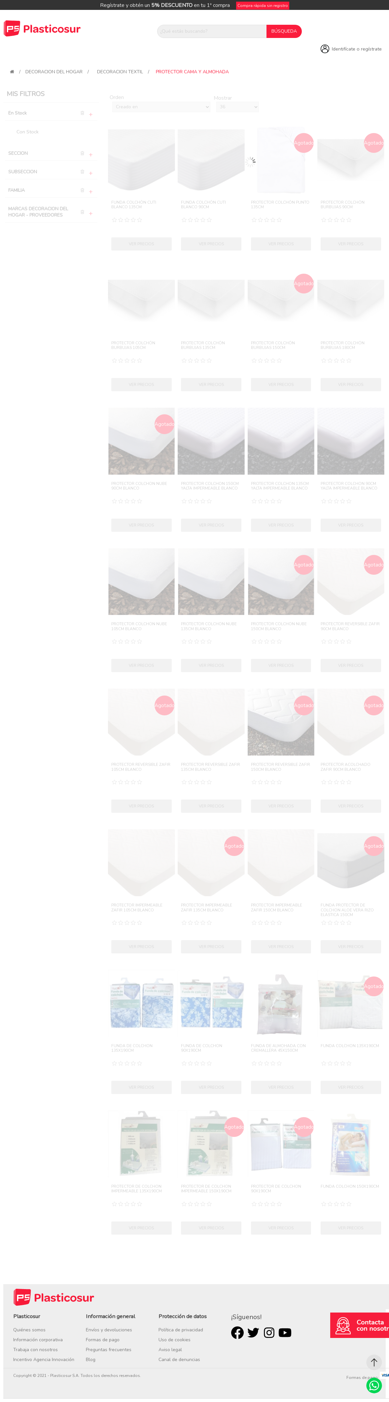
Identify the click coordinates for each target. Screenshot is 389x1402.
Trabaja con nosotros (35, 1350)
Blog (90, 1359)
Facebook (237, 1332)
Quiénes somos (29, 1330)
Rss (269, 1332)
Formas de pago (103, 1340)
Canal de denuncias (179, 1359)
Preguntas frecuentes (108, 1350)
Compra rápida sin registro (262, 5)
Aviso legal (170, 1350)
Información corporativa (38, 1340)
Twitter (253, 1332)
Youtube (285, 1332)
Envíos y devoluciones (109, 1330)
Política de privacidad (181, 1330)
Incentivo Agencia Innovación (43, 1359)
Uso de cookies (175, 1340)
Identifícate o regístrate (357, 49)
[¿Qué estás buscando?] (212, 31)
